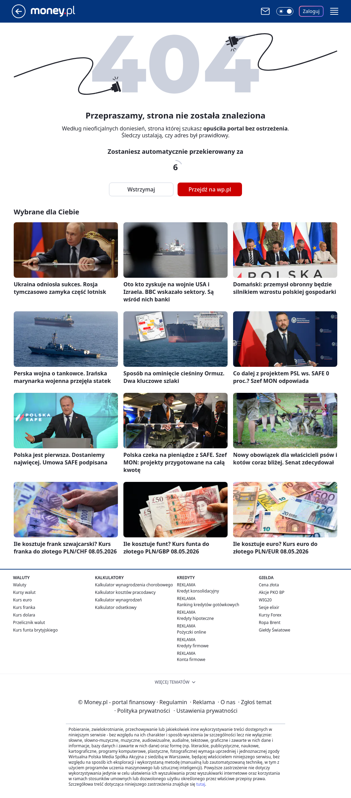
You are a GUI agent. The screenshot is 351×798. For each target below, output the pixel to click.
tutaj (200, 784)
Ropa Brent (269, 622)
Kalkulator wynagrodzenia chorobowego (134, 585)
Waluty (19, 585)
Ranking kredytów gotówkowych (208, 605)
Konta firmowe (191, 659)
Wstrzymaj (141, 189)
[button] (334, 11)
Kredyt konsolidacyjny (198, 591)
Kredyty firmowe (193, 646)
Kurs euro (22, 600)
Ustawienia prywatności (205, 710)
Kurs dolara (24, 615)
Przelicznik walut (29, 622)
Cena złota (269, 585)
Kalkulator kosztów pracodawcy (125, 592)
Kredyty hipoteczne (195, 618)
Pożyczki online (191, 632)
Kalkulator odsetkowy (115, 607)
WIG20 (265, 600)
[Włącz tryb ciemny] (284, 11)
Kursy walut (24, 592)
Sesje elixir (269, 607)
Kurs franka (24, 607)
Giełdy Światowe (274, 630)
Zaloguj (311, 11)
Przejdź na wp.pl (210, 189)
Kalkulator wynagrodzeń (118, 600)
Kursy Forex (270, 615)
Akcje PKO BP (272, 592)
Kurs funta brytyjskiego (35, 630)
